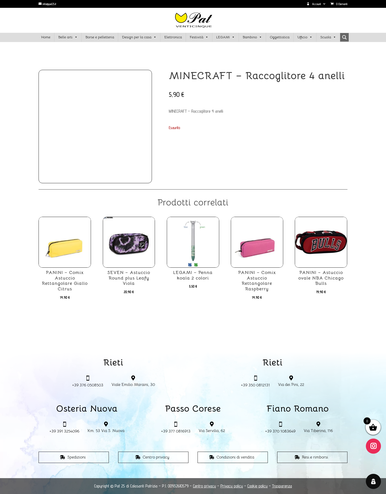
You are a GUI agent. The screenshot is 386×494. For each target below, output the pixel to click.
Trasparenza (282, 485)
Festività (199, 37)
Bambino (252, 37)
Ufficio (304, 37)
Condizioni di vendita (235, 457)
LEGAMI (225, 37)
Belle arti (68, 37)
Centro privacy (156, 457)
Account (314, 4)
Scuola (328, 37)
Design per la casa (139, 37)
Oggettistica (280, 37)
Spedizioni (76, 457)
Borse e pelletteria (99, 37)
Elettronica (173, 37)
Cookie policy (257, 485)
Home (45, 37)
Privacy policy (231, 485)
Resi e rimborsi (315, 457)
